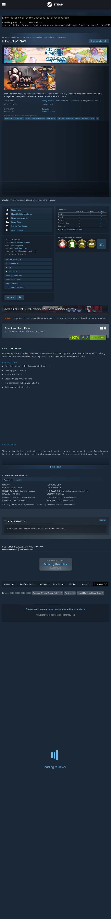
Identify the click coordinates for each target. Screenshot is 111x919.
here (51, 530)
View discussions (12, 285)
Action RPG (19, 120)
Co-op (92, 120)
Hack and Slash (67, 120)
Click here (81, 320)
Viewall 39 (101, 246)
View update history (14, 277)
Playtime (72, 586)
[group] (55, 595)
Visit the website (13, 261)
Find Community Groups (15, 289)
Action (28, 120)
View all (103, 522)
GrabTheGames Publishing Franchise (39, 39)
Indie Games (17, 39)
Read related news (13, 281)
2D (59, 120)
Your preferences (26, 551)
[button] (98, 339)
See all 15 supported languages (70, 231)
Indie (28, 244)
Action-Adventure (38, 120)
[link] (79, 339)
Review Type (9, 586)
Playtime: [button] (68, 595)
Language (43, 586)
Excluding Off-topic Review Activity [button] (46, 595)
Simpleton (46, 111)
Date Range (58, 586)
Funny (77, 120)
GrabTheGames (48, 113)
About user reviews (9, 551)
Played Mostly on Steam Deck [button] (89, 595)
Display (85, 586)
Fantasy (85, 120)
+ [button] (97, 120)
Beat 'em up (51, 120)
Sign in (5, 202)
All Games (6, 39)
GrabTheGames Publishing (25, 253)
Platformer (9, 120)
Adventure (21, 244)
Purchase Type (26, 586)
